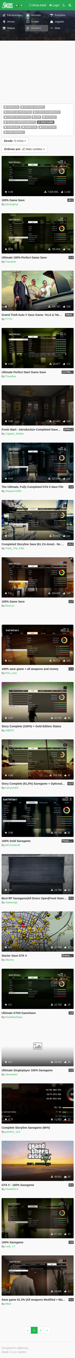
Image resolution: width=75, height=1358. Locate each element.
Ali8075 (9, 730)
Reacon (9, 605)
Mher (8, 1303)
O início (15, 140)
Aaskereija (11, 902)
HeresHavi (11, 1074)
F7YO (8, 318)
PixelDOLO (11, 1189)
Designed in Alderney (15, 1348)
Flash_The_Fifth (14, 548)
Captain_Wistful (14, 433)
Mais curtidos (24, 149)
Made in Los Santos (14, 1352)
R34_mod (11, 673)
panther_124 (12, 1131)
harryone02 (12, 787)
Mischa (9, 959)
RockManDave (13, 1017)
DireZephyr (11, 204)
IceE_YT (10, 1246)
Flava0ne (10, 261)
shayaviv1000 (13, 491)
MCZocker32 (12, 845)
